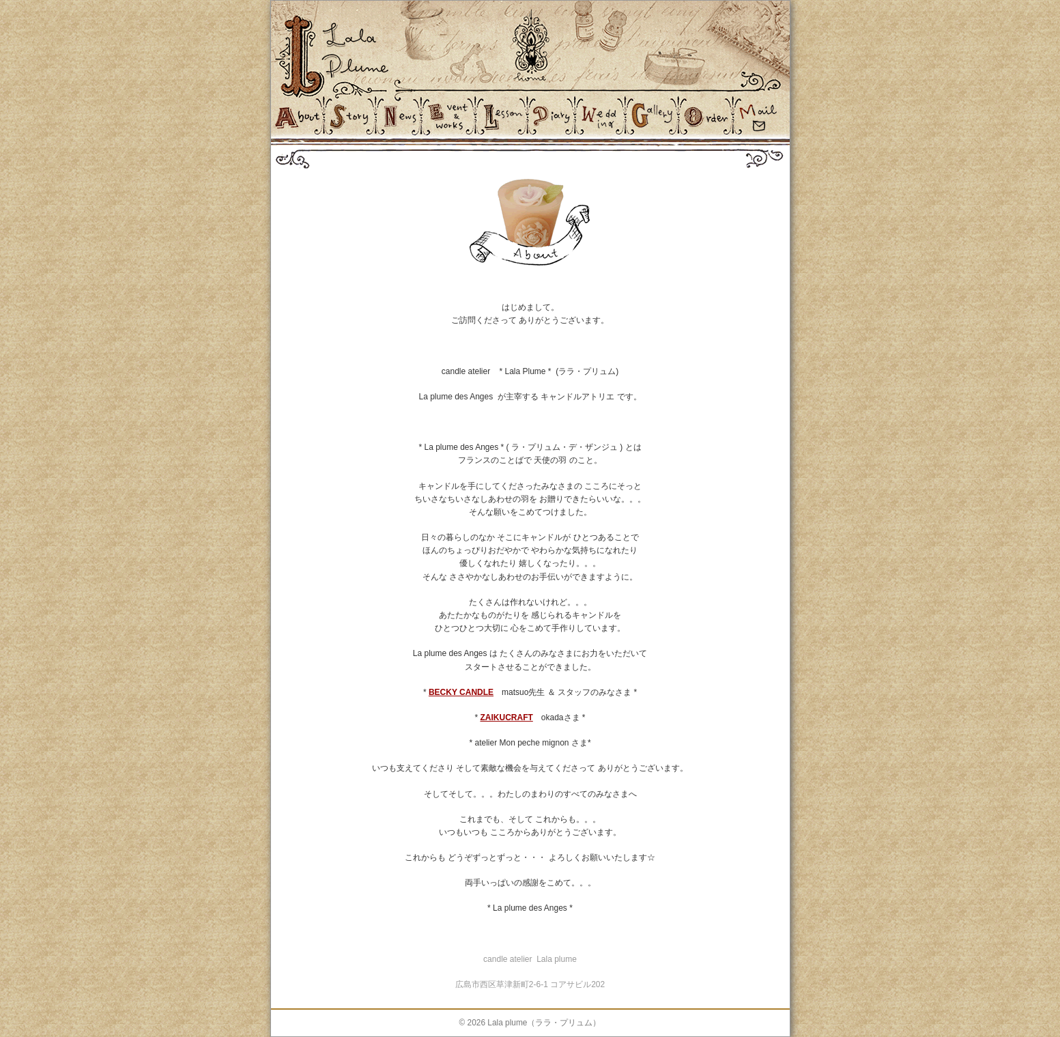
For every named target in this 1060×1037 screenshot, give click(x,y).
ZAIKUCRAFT (506, 717)
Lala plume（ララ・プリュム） (544, 1022)
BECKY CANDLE (461, 692)
